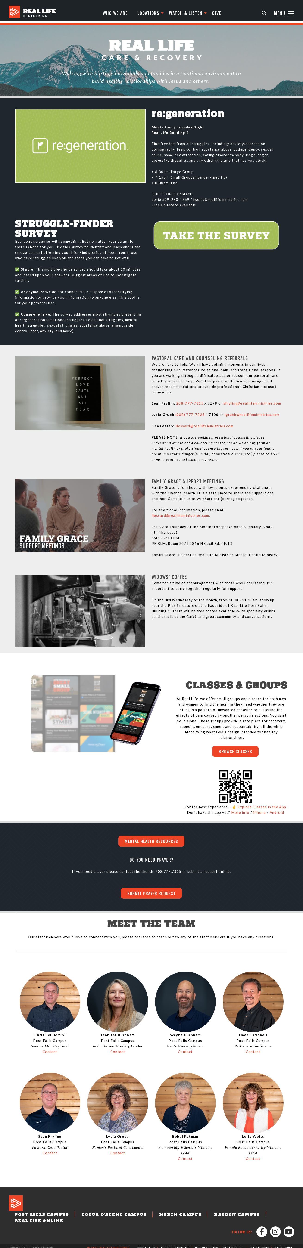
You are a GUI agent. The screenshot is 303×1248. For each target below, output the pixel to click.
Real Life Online (267, 1216)
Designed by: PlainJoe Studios (30, 1244)
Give (220, 13)
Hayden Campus (213, 1216)
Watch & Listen (188, 13)
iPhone (259, 813)
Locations (150, 13)
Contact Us (146, 1244)
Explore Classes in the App (262, 807)
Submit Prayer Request (151, 895)
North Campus (162, 1216)
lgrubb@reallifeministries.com (252, 414)
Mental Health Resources (151, 842)
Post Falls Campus (38, 1216)
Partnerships (233, 1244)
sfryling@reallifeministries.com (252, 403)
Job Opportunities (175, 1244)
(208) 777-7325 (190, 414)
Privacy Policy (206, 1244)
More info (240, 813)
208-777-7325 (189, 403)
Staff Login (283, 1244)
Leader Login (259, 1244)
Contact (50, 1054)
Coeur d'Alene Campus (103, 1216)
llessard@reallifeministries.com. (181, 515)
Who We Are (116, 13)
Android (277, 813)
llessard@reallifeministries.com (204, 426)
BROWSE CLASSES (235, 752)
